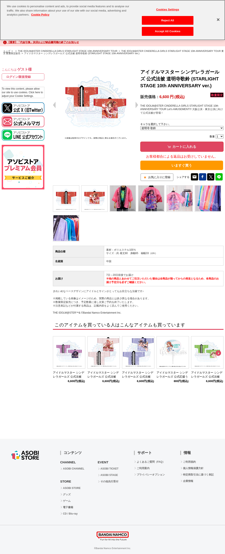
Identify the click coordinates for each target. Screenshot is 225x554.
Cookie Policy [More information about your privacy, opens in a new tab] (40, 14)
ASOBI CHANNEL (73, 468)
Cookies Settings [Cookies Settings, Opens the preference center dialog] (167, 9)
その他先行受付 (109, 481)
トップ (6, 51)
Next (218, 353)
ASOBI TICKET (109, 468)
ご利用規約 (189, 461)
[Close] (218, 19)
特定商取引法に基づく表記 (198, 474)
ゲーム (67, 500)
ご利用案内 (143, 468)
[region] (112, 20)
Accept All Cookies (167, 31)
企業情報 (188, 481)
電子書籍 (68, 507)
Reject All (167, 20)
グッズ (67, 494)
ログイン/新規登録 (18, 77)
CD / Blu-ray (70, 513)
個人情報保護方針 (193, 468)
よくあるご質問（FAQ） (151, 461)
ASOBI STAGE (109, 475)
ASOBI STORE (71, 488)
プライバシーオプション (151, 474)
